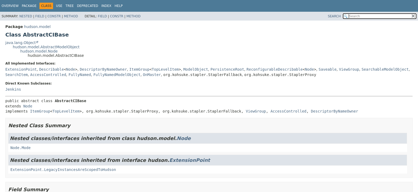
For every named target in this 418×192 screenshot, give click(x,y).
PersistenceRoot (227, 69)
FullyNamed (80, 75)
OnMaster (152, 75)
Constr (54, 16)
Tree (70, 6)
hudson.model (37, 27)
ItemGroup (139, 69)
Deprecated (87, 6)
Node (70, 69)
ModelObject (195, 69)
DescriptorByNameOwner (103, 69)
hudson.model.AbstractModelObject (46, 47)
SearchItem (16, 75)
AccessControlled (48, 75)
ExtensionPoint (21, 69)
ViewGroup (349, 69)
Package (29, 6)
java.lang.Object (20, 43)
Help (119, 6)
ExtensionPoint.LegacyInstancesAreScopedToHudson (63, 169)
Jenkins (13, 89)
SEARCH (334, 16)
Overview (10, 6)
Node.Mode (20, 148)
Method (71, 16)
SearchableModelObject (385, 69)
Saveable (327, 69)
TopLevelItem (165, 69)
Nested (25, 16)
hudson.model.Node (39, 51)
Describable (51, 69)
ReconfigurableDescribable (275, 69)
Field (39, 16)
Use (59, 6)
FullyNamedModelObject (116, 75)
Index (106, 6)
